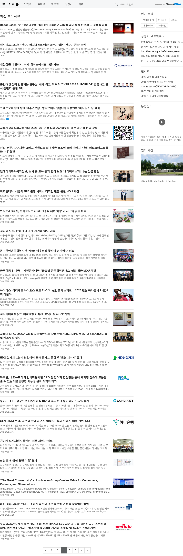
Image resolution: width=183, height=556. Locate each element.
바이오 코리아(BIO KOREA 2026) (158, 86)
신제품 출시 (148, 20)
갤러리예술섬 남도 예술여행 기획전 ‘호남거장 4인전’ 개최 (35, 314)
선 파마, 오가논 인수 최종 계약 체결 (160, 46)
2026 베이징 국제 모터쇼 (154, 77)
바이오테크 (148, 25)
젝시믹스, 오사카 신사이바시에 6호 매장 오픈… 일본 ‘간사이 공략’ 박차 (43, 44)
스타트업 (162, 25)
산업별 (27, 4)
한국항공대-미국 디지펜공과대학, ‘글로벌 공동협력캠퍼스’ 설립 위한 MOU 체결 (48, 270)
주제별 (41, 4)
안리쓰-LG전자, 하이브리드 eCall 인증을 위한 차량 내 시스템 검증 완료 (43, 211)
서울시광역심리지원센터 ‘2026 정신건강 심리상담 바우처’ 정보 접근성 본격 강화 (48, 127)
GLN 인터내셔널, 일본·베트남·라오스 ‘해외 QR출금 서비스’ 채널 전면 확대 (45, 421)
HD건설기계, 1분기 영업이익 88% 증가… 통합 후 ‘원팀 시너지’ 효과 (41, 357)
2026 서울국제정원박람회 (154, 96)
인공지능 (162, 20)
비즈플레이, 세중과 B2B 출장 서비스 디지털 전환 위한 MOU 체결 (39, 191)
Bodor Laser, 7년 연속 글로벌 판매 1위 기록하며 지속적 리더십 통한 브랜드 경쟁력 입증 (53, 25)
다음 (180, 166)
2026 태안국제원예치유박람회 (157, 81)
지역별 (55, 4)
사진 (81, 4)
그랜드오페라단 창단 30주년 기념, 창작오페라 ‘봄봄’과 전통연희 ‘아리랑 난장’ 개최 (50, 108)
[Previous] (46, 550)
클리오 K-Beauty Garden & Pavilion (158, 181)
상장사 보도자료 (151, 36)
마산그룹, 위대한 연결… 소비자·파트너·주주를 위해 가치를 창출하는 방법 (44, 504)
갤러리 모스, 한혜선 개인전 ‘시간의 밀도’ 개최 (27, 230)
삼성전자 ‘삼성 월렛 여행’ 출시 (18, 460)
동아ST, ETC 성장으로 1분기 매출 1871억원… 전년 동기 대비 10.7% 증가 (44, 401)
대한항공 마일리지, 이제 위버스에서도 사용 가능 (29, 64)
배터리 (174, 20)
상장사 (69, 4)
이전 (143, 166)
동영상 (145, 106)
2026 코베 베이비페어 (152, 91)
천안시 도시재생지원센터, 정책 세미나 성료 (26, 440)
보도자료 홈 (10, 4)
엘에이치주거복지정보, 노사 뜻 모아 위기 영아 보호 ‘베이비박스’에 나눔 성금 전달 (49, 171)
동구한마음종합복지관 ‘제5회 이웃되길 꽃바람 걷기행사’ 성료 (37, 250)
